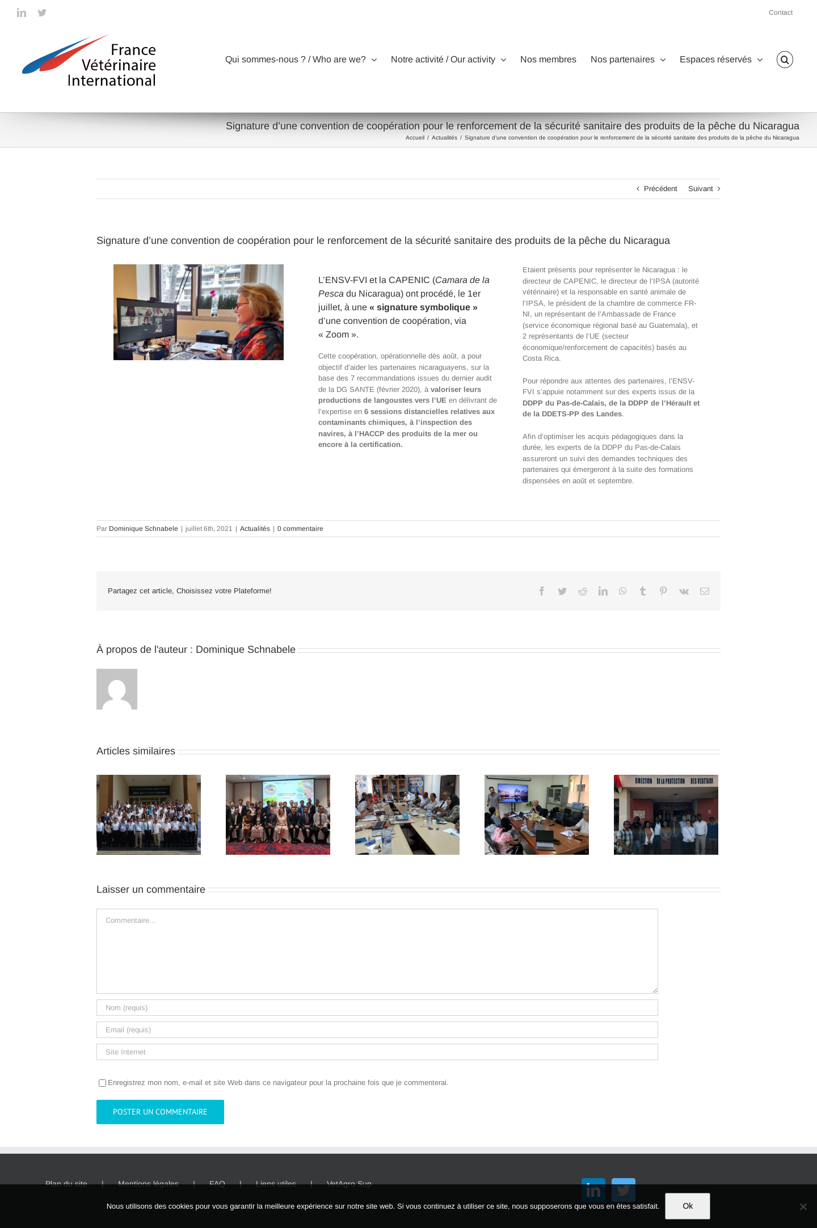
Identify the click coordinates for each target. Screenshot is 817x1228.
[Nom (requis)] (377, 1007)
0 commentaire (300, 529)
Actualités (255, 529)
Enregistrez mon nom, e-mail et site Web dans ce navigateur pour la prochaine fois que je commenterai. (278, 1082)
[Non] (802, 1206)
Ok (688, 1205)
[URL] (377, 1052)
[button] (785, 59)
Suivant (700, 188)
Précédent (660, 188)
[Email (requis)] (377, 1030)
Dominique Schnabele (143, 529)
